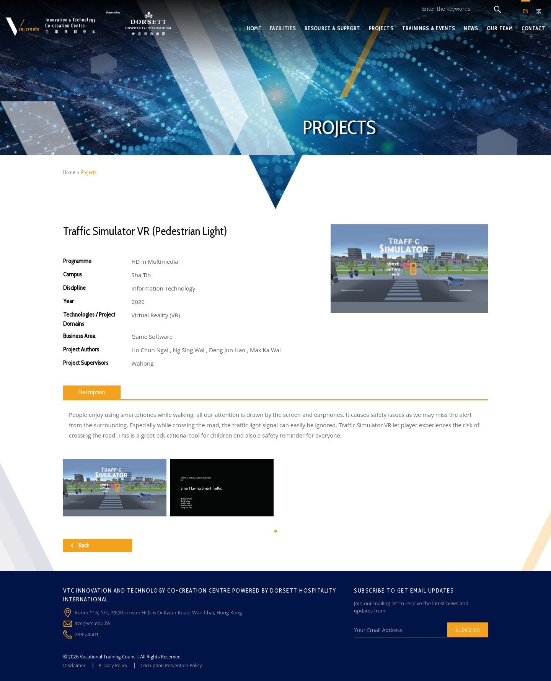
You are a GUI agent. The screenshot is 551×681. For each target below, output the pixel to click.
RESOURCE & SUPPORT (332, 28)
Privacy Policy (113, 665)
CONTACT (533, 28)
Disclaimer (74, 665)
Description (91, 392)
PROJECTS (381, 28)
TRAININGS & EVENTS (428, 28)
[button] (275, 531)
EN (525, 11)
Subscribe (467, 629)
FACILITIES (283, 28)
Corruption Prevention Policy (171, 665)
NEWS (471, 28)
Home (69, 172)
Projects (88, 172)
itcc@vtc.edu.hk (93, 623)
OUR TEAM (499, 28)
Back (80, 545)
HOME (254, 28)
